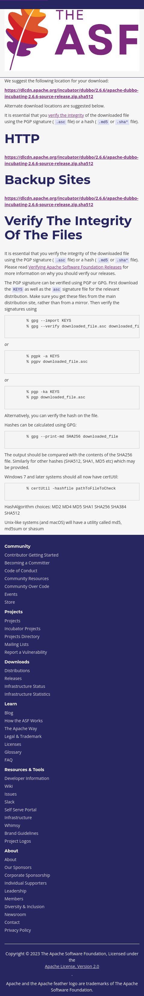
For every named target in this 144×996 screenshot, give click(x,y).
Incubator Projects (22, 628)
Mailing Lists (17, 644)
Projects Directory (22, 636)
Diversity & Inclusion (25, 906)
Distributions (17, 670)
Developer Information (27, 778)
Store (10, 602)
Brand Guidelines (21, 833)
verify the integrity (66, 115)
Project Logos (18, 841)
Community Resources (27, 578)
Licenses (13, 744)
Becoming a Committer (27, 563)
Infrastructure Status (25, 686)
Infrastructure (18, 817)
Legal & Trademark (23, 736)
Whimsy (12, 825)
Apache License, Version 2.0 (72, 966)
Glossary (13, 752)
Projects (12, 621)
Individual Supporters (26, 883)
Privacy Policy (18, 930)
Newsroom (15, 914)
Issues (11, 794)
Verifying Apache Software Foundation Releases (74, 267)
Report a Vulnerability (26, 652)
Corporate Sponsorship (27, 875)
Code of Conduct (21, 570)
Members (14, 899)
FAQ (9, 760)
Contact (12, 922)
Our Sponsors (18, 867)
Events (11, 594)
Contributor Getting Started (31, 555)
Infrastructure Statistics (27, 694)
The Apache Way (21, 728)
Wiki (9, 786)
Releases (13, 678)
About (10, 859)
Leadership (15, 891)
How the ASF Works (24, 720)
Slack (9, 802)
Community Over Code (27, 586)
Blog (9, 713)
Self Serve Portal (20, 809)
